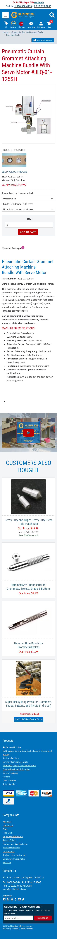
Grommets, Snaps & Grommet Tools (19, 765)
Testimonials (8, 851)
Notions (6, 776)
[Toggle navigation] (5, 15)
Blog (5, 829)
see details (39, 2)
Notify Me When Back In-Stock (28, 719)
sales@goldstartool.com (14, 889)
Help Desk (7, 832)
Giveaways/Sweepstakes (14, 858)
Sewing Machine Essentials (15, 761)
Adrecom (15, 929)
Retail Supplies (9, 784)
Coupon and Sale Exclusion (15, 844)
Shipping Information (13, 836)
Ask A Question (42, 40)
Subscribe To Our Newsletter (22, 906)
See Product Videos (14, 171)
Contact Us (8, 825)
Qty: (29, 218)
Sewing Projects (10, 773)
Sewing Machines (11, 758)
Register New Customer (14, 855)
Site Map (7, 862)
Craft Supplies (9, 780)
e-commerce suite (26, 929)
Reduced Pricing (12, 747)
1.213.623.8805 (42, 6)
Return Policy (9, 840)
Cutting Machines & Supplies (16, 769)
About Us (7, 821)
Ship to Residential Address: (17, 204)
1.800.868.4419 (23, 6)
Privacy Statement (11, 847)
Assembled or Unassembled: (17, 193)
